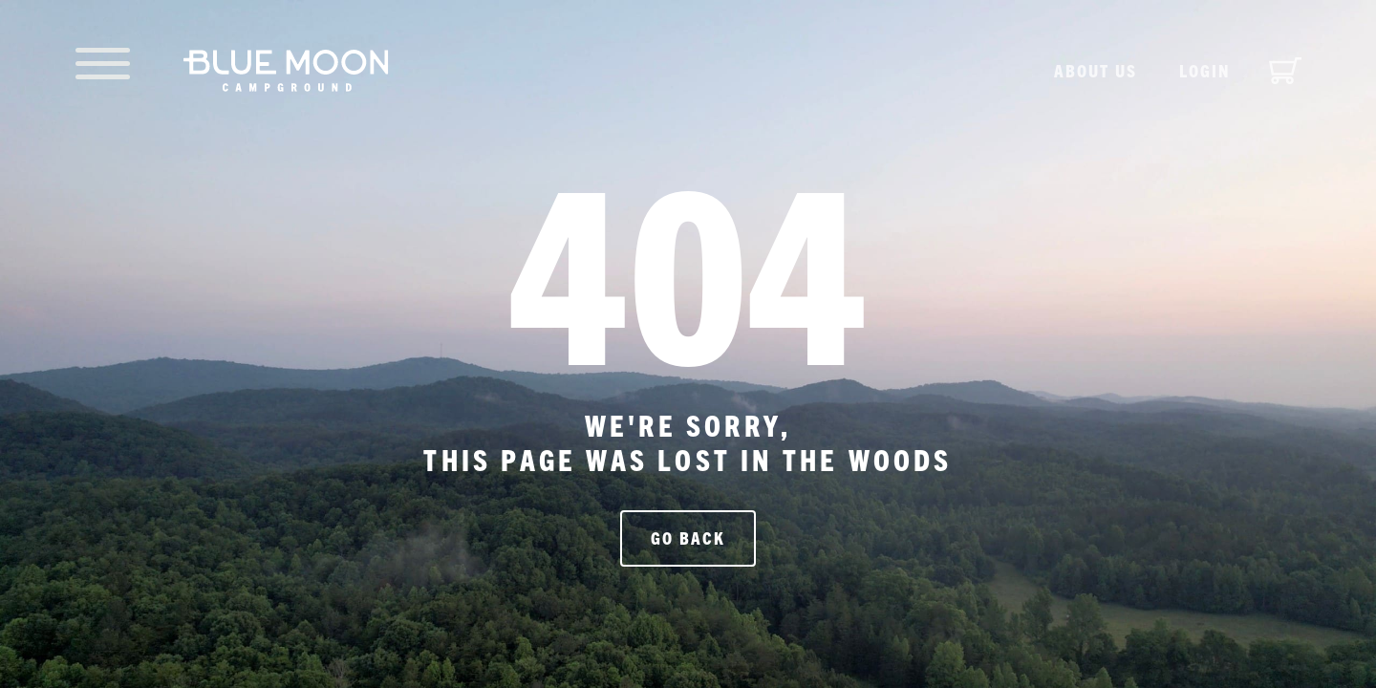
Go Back (688, 537)
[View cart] (1285, 70)
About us (1095, 70)
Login (1205, 70)
